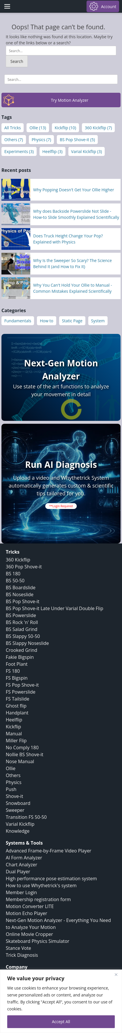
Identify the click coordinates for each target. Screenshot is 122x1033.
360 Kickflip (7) (98, 127)
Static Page (72, 320)
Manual (14, 733)
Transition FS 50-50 (26, 817)
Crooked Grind (21, 650)
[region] (61, 1001)
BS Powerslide (21, 615)
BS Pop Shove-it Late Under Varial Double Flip (54, 608)
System (98, 320)
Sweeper (15, 810)
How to (46, 320)
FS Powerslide (20, 692)
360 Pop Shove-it (24, 566)
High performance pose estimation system (51, 878)
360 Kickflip (18, 559)
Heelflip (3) (52, 151)
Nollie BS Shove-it (24, 754)
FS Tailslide (17, 699)
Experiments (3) (19, 151)
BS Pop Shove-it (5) (77, 139)
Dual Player (18, 871)
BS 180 (13, 573)
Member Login (21, 892)
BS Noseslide (19, 594)
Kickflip (13, 726)
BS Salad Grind (21, 629)
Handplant (17, 713)
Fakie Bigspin (20, 657)
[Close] (115, 974)
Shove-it (14, 796)
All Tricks (12, 127)
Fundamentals (17, 320)
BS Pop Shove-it (23, 601)
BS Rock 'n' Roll (22, 622)
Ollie (11, 768)
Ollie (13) (37, 127)
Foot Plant (16, 664)
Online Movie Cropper (29, 934)
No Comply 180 (22, 747)
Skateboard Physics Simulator (37, 941)
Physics (13, 782)
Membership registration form (38, 899)
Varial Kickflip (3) (86, 151)
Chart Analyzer (21, 864)
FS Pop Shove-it (22, 685)
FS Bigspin (17, 678)
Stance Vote (18, 948)
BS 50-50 (15, 580)
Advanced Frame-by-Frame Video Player (48, 851)
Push (11, 789)
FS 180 (13, 671)
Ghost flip (16, 706)
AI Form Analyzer (24, 857)
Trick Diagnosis (22, 955)
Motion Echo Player (26, 913)
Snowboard (18, 803)
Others (13, 775)
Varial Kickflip (20, 824)
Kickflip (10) (65, 127)
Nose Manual (20, 761)
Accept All (61, 1021)
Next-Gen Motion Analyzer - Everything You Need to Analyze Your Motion (58, 923)
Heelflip (14, 719)
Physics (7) (41, 139)
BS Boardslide (20, 587)
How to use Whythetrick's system (41, 885)
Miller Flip (16, 740)
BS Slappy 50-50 (23, 636)
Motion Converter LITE (30, 906)
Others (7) (13, 139)
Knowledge (17, 831)
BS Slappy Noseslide (27, 643)
